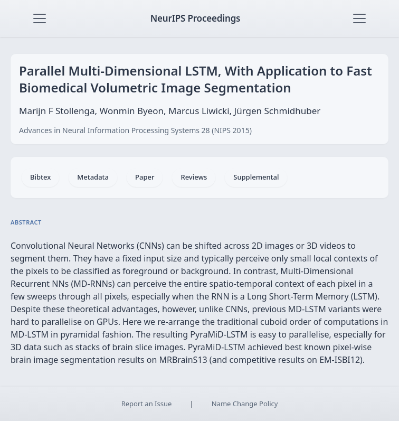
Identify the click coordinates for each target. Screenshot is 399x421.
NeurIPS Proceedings (195, 18)
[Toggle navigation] (39, 18)
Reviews (193, 177)
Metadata (93, 177)
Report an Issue (146, 403)
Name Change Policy (245, 403)
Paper (144, 177)
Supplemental (256, 177)
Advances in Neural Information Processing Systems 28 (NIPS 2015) (135, 130)
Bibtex (40, 177)
